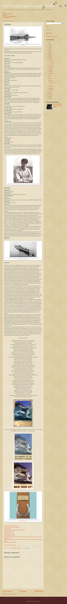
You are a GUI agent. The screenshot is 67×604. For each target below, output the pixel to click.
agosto (50, 67)
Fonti (47, 26)
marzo (50, 86)
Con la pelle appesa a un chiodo (28, 6)
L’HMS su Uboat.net (9, 535)
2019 (49, 55)
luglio (50, 69)
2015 (49, 94)
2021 (49, 51)
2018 (49, 56)
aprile (50, 84)
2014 (49, 96)
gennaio (50, 90)
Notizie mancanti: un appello (51, 36)
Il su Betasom (8, 532)
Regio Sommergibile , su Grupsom (12, 527)
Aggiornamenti (49, 33)
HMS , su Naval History (10, 542)
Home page (23, 591)
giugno (50, 71)
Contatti (47, 29)
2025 (49, 43)
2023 (49, 47)
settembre (51, 65)
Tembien (50, 78)
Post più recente (7, 591)
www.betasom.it (23, 45)
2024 (49, 45)
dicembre (50, 60)
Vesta (49, 76)
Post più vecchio (39, 591)
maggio (50, 73)
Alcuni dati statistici (6, 17)
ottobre (50, 64)
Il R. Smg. (7, 528)
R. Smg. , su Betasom (9, 534)
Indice (4, 12)
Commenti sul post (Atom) (11, 594)
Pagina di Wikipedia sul (10, 545)
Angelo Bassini (51, 82)
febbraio (50, 88)
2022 (49, 49)
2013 (49, 98)
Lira (49, 75)
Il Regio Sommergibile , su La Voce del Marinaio (14, 529)
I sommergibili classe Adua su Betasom (11, 525)
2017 (49, 58)
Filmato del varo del (9, 531)
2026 (49, 42)
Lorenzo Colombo (58, 104)
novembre (51, 62)
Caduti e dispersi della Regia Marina (10, 16)
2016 (49, 92)
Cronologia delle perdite (7, 14)
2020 (49, 53)
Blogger (38, 601)
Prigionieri (4, 15)
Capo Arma (50, 80)
